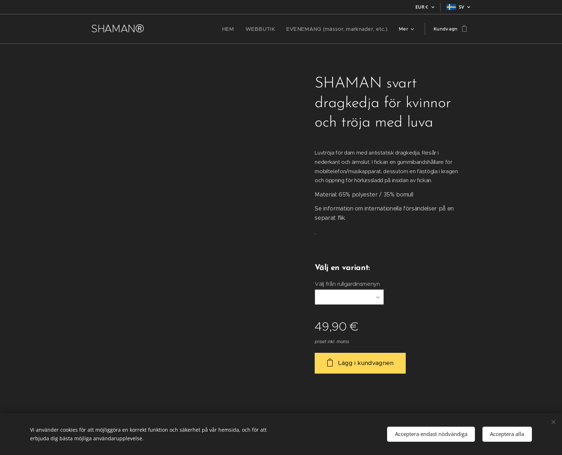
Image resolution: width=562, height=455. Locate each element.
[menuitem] (175, 29)
